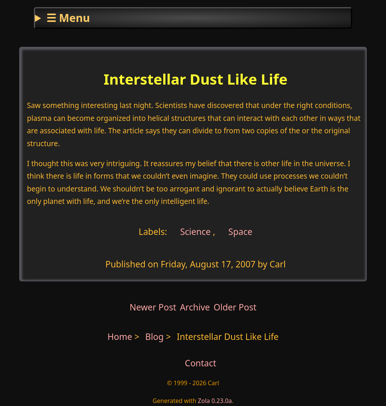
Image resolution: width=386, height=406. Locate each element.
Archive (195, 307)
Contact (200, 363)
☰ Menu (68, 17)
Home (119, 336)
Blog (155, 336)
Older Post (234, 307)
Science (194, 231)
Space (240, 231)
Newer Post (153, 307)
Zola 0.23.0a (215, 401)
